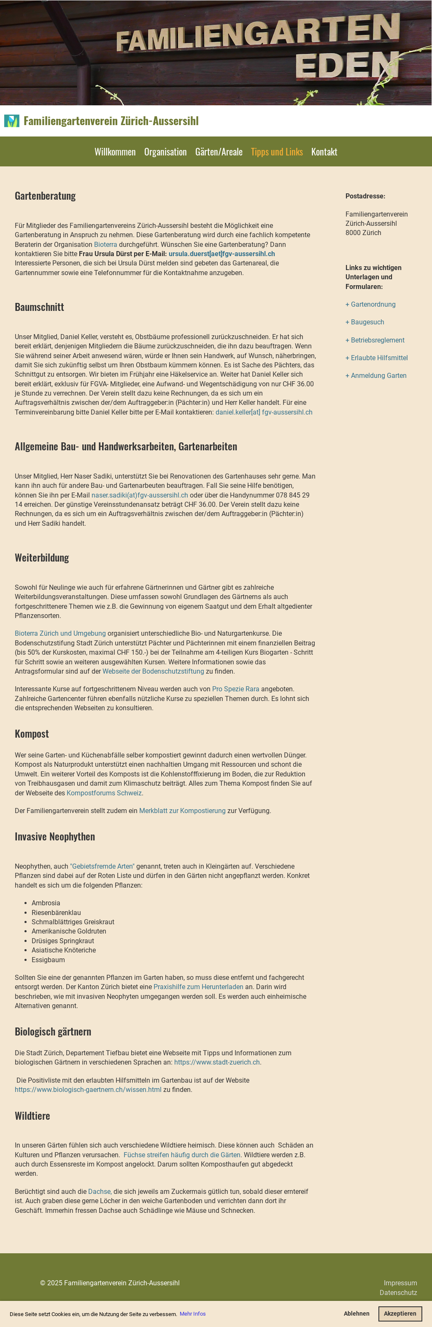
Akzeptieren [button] (400, 1313)
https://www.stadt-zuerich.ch (217, 1062)
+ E (350, 358)
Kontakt (324, 151)
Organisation (165, 151)
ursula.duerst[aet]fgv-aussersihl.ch (222, 254)
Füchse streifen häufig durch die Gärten (182, 1155)
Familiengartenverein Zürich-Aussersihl (111, 120)
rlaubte (365, 358)
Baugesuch (367, 322)
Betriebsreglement (378, 340)
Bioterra (105, 245)
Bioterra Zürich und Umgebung (60, 633)
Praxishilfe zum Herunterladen (198, 987)
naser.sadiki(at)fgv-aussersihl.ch (140, 495)
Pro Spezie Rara (236, 689)
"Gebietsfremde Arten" (102, 866)
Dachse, (100, 1192)
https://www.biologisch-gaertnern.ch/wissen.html (88, 1090)
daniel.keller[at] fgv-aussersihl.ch (264, 412)
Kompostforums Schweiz (104, 793)
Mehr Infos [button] (193, 1314)
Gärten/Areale (219, 151)
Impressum (400, 1283)
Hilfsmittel (391, 358)
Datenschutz (398, 1293)
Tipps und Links (277, 151)
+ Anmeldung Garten (376, 376)
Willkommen (115, 151)
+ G (351, 304)
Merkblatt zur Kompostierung (182, 811)
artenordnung (376, 304)
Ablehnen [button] (357, 1313)
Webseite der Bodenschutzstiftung (153, 671)
